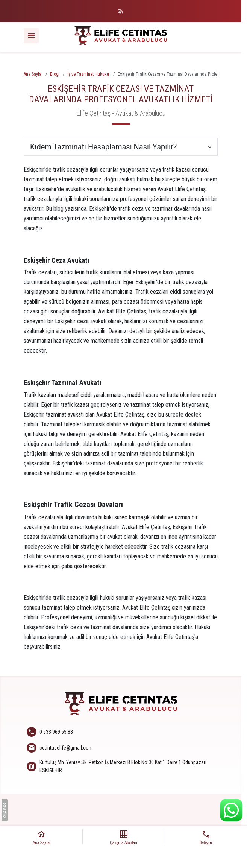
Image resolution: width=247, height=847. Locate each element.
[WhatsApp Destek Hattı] (231, 810)
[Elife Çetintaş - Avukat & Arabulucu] (120, 35)
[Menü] (31, 35)
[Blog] (121, 11)
